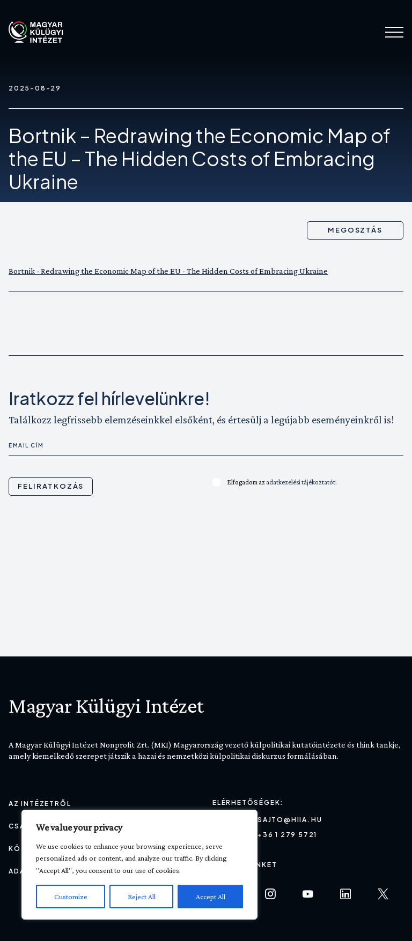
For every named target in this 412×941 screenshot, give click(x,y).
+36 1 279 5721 (287, 835)
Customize (70, 896)
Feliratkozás (51, 486)
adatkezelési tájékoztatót (300, 482)
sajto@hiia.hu (290, 820)
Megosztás (355, 230)
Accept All (210, 896)
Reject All (142, 896)
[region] (139, 865)
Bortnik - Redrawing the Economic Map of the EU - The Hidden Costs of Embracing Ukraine (168, 270)
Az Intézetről (40, 804)
